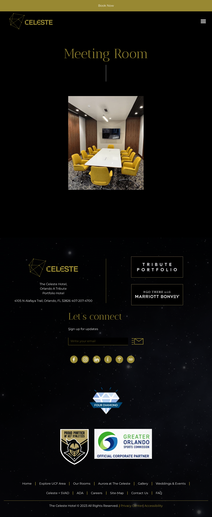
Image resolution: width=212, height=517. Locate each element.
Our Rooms (81, 483)
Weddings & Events (172, 483)
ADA (79, 493)
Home (26, 483)
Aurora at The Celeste (114, 483)
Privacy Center (132, 506)
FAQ (160, 493)
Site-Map (117, 493)
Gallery (143, 483)
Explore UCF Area (52, 483)
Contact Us (140, 493)
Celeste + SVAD (56, 493)
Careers (96, 493)
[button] (203, 21)
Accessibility (153, 506)
